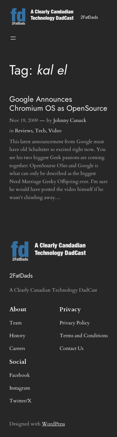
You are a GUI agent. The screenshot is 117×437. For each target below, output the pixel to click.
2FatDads (89, 17)
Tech (40, 130)
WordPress (53, 423)
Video (54, 130)
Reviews (23, 130)
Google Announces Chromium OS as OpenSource (58, 104)
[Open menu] (13, 38)
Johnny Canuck (69, 120)
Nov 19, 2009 (23, 120)
